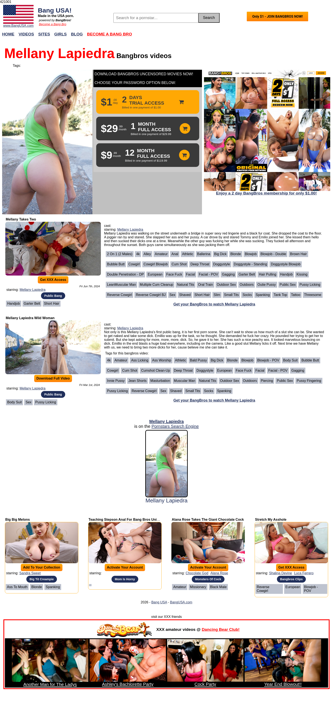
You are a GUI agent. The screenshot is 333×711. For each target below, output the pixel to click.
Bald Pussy (198, 360)
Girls (60, 34)
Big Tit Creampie (42, 579)
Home (8, 34)
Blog (77, 34)
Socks (247, 295)
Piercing (267, 381)
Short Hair (51, 303)
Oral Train (205, 284)
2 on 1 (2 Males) (119, 254)
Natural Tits (185, 284)
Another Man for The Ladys (50, 684)
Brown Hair (298, 254)
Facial (190, 274)
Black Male (218, 587)
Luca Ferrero (304, 573)
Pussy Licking (309, 284)
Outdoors (247, 284)
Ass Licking (139, 360)
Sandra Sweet (30, 573)
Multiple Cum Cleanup (156, 284)
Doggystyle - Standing (250, 264)
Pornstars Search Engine (175, 426)
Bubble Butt (116, 264)
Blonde (235, 254)
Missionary (198, 587)
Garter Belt (32, 303)
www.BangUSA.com (18, 25)
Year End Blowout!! (283, 684)
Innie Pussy (116, 381)
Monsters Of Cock (208, 579)
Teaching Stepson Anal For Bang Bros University (128, 519)
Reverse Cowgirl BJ (150, 295)
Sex (172, 295)
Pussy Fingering (309, 381)
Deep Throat (199, 264)
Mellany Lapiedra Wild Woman (30, 318)
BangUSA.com (181, 602)
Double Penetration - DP (125, 274)
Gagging (228, 274)
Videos (26, 34)
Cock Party (205, 684)
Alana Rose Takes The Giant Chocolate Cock (208, 519)
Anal (174, 254)
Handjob (13, 303)
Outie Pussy (266, 284)
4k (138, 254)
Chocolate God (197, 573)
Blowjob (251, 254)
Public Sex (288, 284)
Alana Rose (219, 573)
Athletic (187, 254)
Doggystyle (221, 264)
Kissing (302, 274)
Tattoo (295, 295)
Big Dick (220, 254)
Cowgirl (134, 264)
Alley (147, 254)
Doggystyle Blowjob (286, 264)
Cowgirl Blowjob (156, 264)
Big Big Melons (17, 519)
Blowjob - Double (273, 254)
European (155, 274)
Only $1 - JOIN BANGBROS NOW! (277, 16)
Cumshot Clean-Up (155, 370)
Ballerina (203, 254)
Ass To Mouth (17, 587)
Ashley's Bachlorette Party (127, 684)
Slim (217, 295)
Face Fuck (174, 274)
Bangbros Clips (291, 579)
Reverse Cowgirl (119, 295)
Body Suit (14, 402)
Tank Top (280, 295)
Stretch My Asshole (270, 519)
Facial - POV (208, 274)
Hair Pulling (267, 274)
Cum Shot (179, 264)
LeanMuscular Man (121, 284)
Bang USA (159, 602)
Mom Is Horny (125, 579)
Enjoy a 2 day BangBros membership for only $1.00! (266, 193)
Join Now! (233, 36)
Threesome (312, 295)
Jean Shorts (137, 381)
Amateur (161, 254)
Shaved (184, 295)
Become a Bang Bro (52, 24)
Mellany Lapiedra (32, 290)
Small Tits (231, 295)
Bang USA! (55, 10)
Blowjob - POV (268, 360)
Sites (44, 34)
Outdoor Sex (226, 284)
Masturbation (160, 381)
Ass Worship (161, 360)
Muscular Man (184, 381)
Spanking (263, 295)
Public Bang (53, 295)
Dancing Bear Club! (221, 629)
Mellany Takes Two (21, 219)
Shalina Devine (280, 573)
